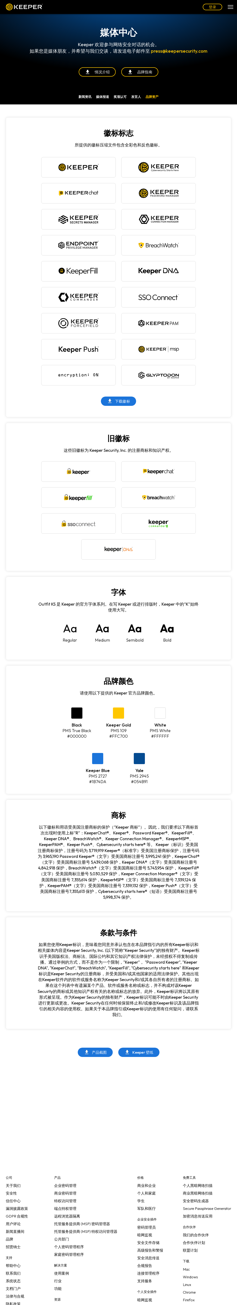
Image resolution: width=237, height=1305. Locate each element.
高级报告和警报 (150, 1250)
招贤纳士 (13, 1246)
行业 (58, 1281)
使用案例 (61, 1273)
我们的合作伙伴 (196, 1235)
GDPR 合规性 (17, 1216)
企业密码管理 (65, 1185)
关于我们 (13, 1185)
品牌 (9, 1239)
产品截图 (95, 1052)
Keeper (24, 6)
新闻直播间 (15, 1231)
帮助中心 (13, 1265)
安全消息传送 (148, 1258)
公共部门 (61, 1239)
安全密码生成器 (196, 1200)
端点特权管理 (65, 1208)
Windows (190, 1277)
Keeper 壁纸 (138, 1052)
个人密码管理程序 (69, 1246)
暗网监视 (144, 1235)
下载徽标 (118, 401)
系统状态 (13, 1281)
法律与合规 (15, 1296)
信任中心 (13, 1200)
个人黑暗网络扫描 (197, 1185)
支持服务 (144, 1281)
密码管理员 (146, 1227)
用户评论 (13, 1223)
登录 (212, 7)
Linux (187, 1284)
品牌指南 (139, 72)
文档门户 (13, 1288)
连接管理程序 (148, 1273)
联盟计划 (190, 1250)
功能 (58, 1288)
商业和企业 (146, 1185)
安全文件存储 (148, 1242)
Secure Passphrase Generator (207, 1208)
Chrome (189, 1292)
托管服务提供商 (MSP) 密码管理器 (82, 1223)
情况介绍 (97, 72)
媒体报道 (102, 97)
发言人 (136, 97)
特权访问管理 (65, 1200)
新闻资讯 (84, 97)
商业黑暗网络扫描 (197, 1193)
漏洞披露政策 (17, 1208)
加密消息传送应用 (197, 1216)
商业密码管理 (65, 1193)
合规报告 (144, 1265)
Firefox (189, 1300)
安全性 (11, 1193)
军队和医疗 (146, 1208)
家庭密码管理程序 (69, 1254)
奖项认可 (120, 97)
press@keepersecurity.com (179, 51)
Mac (186, 1269)
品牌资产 (152, 97)
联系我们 (13, 1273)
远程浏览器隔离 (67, 1216)
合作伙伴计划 (194, 1242)
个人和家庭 (146, 1193)
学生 (141, 1200)
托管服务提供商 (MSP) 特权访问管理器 (85, 1231)
